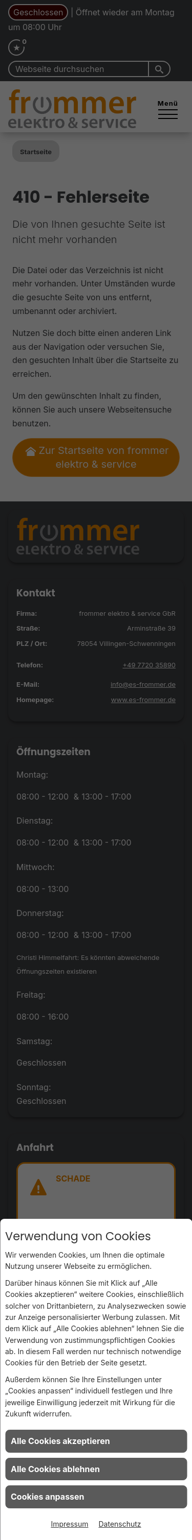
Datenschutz (120, 1524)
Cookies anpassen (47, 1496)
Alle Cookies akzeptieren (60, 1441)
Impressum (69, 1524)
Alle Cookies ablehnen (55, 1469)
